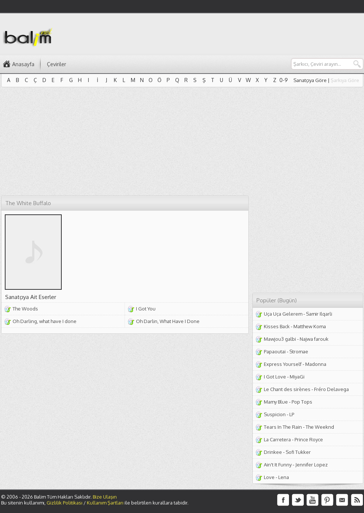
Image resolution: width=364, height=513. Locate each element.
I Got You (146, 309)
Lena (283, 477)
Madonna (315, 364)
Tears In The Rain (283, 427)
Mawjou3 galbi (280, 339)
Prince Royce (309, 439)
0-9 (283, 80)
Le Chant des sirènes (287, 389)
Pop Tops (302, 402)
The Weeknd (320, 427)
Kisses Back (277, 326)
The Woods (25, 309)
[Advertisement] (95, 142)
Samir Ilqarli (319, 314)
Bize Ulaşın (105, 497)
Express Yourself (283, 364)
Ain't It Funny (278, 465)
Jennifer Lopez (311, 465)
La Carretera (277, 439)
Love (269, 477)
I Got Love (275, 377)
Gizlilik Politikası (64, 503)
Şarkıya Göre (345, 80)
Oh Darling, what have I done (44, 321)
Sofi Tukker (298, 452)
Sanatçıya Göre (310, 80)
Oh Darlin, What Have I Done (168, 321)
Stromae (298, 351)
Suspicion (275, 414)
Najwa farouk (314, 339)
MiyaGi (297, 377)
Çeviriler (56, 64)
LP (291, 414)
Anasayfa (23, 64)
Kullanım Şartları (105, 503)
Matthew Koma (309, 326)
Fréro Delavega (331, 389)
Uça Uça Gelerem (283, 314)
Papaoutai (275, 351)
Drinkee (273, 452)
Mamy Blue (276, 402)
